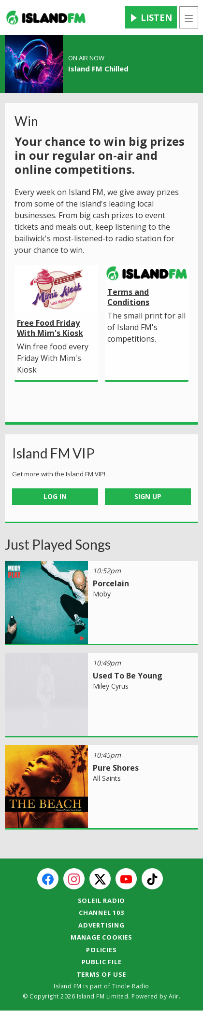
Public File (102, 961)
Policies (101, 949)
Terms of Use (102, 974)
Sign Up (147, 496)
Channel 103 (101, 912)
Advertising (101, 925)
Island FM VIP (53, 453)
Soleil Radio (102, 900)
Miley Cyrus (111, 686)
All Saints (107, 778)
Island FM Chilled (98, 68)
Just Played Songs (58, 544)
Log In (55, 496)
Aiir (174, 996)
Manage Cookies (101, 937)
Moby (102, 593)
